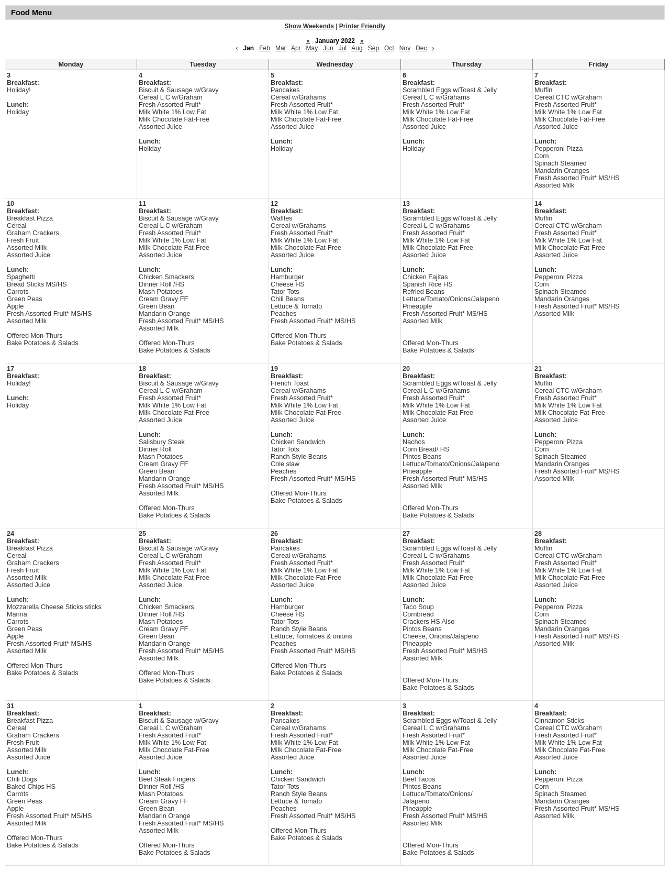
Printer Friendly (362, 26)
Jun (328, 48)
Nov (404, 48)
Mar (280, 48)
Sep (373, 48)
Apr (296, 48)
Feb (264, 48)
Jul (343, 48)
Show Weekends (309, 26)
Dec (421, 48)
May (312, 48)
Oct (389, 48)
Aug (356, 48)
